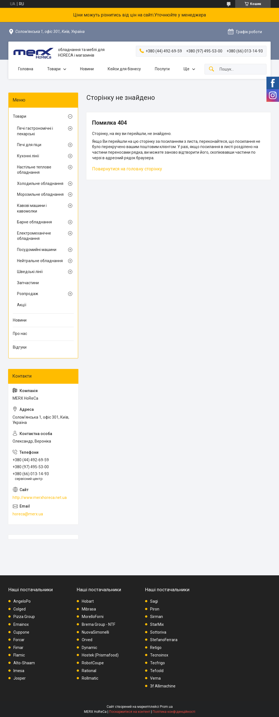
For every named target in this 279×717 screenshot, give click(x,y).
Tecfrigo (157, 663)
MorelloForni (93, 616)
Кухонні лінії (28, 156)
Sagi (154, 601)
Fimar (18, 647)
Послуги (162, 69)
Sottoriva (158, 632)
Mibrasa (89, 609)
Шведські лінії (30, 271)
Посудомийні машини (36, 249)
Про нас (20, 333)
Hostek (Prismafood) (100, 655)
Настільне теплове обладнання (34, 170)
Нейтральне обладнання (40, 261)
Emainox (21, 624)
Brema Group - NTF (98, 624)
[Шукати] (211, 69)
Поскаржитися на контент (129, 712)
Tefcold (156, 670)
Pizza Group (24, 616)
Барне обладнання (34, 222)
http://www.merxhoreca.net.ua (40, 497)
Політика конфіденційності (174, 712)
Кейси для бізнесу (124, 69)
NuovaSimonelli (95, 632)
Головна (25, 69)
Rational (89, 670)
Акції (21, 305)
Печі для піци (29, 145)
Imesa (18, 670)
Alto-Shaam (24, 663)
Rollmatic (90, 678)
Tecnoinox (159, 655)
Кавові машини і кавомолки (32, 208)
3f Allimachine (162, 686)
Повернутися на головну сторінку (127, 169)
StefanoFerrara (163, 640)
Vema (155, 678)
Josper (19, 678)
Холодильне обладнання (40, 183)
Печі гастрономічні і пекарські (35, 131)
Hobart (88, 601)
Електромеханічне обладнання (34, 236)
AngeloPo (22, 601)
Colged (19, 609)
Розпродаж (27, 293)
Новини (87, 69)
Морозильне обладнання (40, 194)
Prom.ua (166, 707)
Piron (154, 609)
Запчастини (28, 283)
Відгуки (20, 347)
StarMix (157, 624)
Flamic (19, 655)
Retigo (156, 647)
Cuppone (21, 632)
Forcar (19, 640)
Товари (54, 69)
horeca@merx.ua (28, 514)
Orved (87, 640)
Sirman (156, 616)
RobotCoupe (93, 663)
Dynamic (89, 647)
